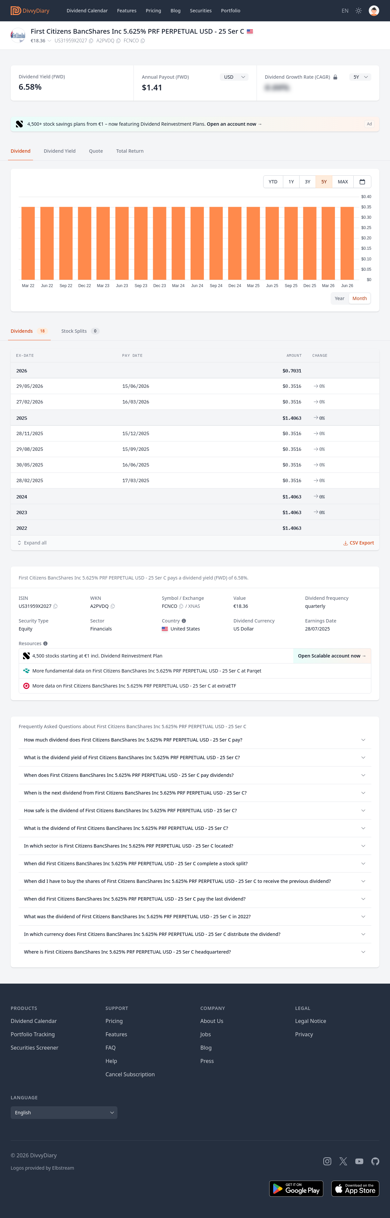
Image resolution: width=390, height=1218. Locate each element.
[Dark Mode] (359, 11)
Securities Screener (34, 1047)
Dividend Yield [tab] (59, 151)
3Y (307, 181)
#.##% (277, 87)
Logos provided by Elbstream (42, 1168)
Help (111, 1061)
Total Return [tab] (130, 151)
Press (207, 1061)
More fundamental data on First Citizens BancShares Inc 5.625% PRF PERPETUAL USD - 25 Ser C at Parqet (146, 671)
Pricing (153, 10)
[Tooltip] (183, 621)
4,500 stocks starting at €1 (97, 656)
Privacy (304, 1034)
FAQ (110, 1047)
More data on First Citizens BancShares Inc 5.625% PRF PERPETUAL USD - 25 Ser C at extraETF (134, 686)
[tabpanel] (195, 240)
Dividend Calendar (87, 10)
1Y (291, 181)
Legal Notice (310, 1021)
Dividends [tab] (29, 331)
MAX (343, 181)
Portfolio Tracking (33, 1034)
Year (340, 298)
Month (359, 298)
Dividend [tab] (20, 151)
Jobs (206, 1034)
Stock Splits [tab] (80, 331)
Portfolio (231, 10)
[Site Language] (345, 10)
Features (126, 10)
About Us (212, 1021)
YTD (273, 181)
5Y (324, 181)
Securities (201, 10)
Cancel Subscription (130, 1074)
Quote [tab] (96, 151)
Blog (206, 1047)
